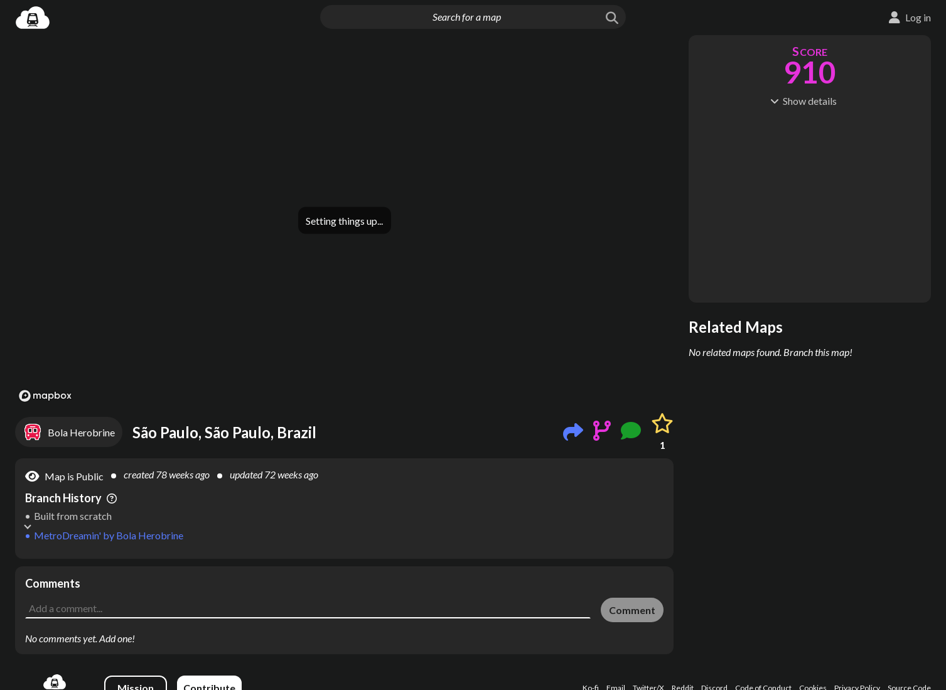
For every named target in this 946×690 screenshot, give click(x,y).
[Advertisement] (344, 594)
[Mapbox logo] (45, 396)
